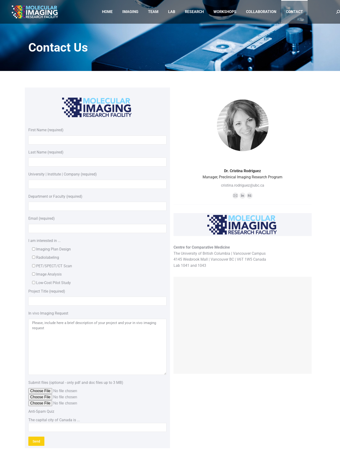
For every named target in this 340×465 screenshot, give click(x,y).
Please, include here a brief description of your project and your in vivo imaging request (97, 347)
